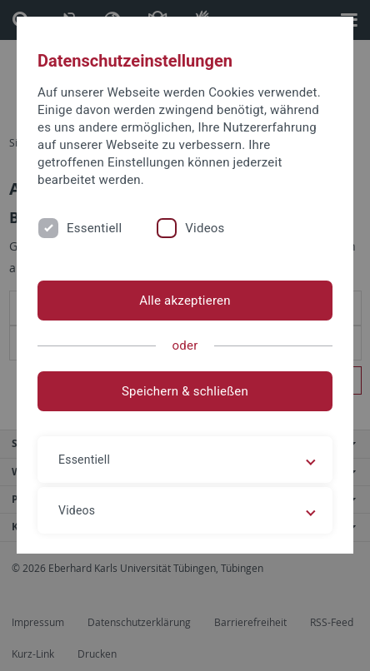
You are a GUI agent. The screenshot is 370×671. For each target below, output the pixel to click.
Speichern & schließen (185, 391)
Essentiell (94, 228)
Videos (204, 228)
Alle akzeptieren (185, 300)
